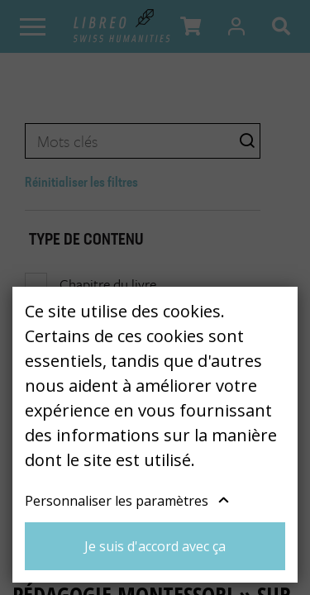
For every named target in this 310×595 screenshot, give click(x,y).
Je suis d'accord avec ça (155, 546)
